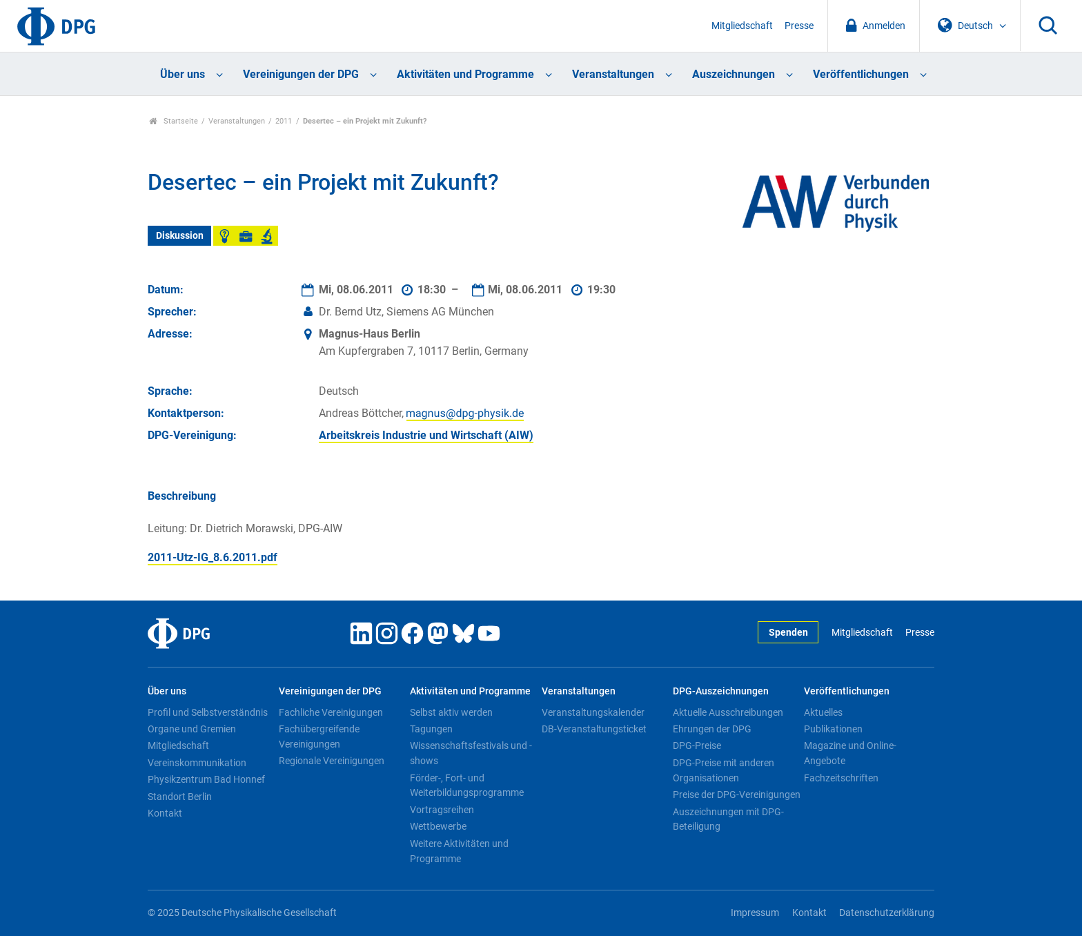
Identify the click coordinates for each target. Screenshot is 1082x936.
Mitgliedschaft (742, 26)
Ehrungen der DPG (712, 728)
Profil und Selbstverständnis (208, 712)
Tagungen (431, 728)
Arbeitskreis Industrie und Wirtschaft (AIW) (426, 435)
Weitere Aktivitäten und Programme (459, 851)
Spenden (788, 632)
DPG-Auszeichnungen (721, 691)
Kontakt (165, 813)
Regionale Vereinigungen (331, 760)
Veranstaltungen (613, 74)
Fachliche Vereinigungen (331, 712)
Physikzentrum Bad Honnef (206, 779)
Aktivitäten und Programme (465, 74)
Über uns (182, 74)
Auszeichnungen (733, 74)
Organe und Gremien (192, 728)
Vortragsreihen (442, 809)
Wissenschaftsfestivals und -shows (471, 753)
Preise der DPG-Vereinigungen (736, 794)
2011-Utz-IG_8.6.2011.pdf (212, 557)
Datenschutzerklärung (886, 913)
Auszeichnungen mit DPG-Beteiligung (728, 819)
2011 (283, 121)
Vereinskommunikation (197, 762)
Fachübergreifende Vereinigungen (319, 736)
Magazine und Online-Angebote (850, 753)
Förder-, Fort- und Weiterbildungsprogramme (467, 785)
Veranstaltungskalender (593, 712)
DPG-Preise (697, 745)
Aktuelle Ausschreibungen (728, 712)
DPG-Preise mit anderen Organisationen (723, 770)
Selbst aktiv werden (451, 712)
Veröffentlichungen (861, 74)
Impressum (755, 913)
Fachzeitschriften (841, 777)
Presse (799, 26)
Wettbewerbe (438, 826)
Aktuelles (823, 712)
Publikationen (833, 728)
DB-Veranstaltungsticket (594, 728)
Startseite (173, 121)
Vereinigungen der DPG (301, 74)
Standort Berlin (180, 796)
